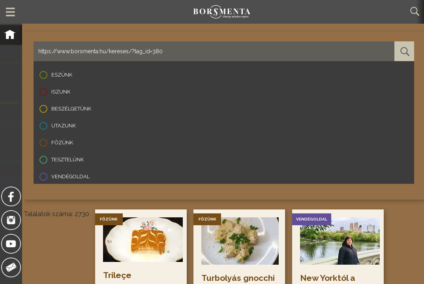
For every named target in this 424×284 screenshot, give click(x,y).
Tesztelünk (67, 160)
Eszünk (61, 75)
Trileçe (117, 275)
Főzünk (62, 143)
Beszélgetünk (71, 109)
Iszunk (60, 92)
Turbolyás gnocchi (239, 278)
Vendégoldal (70, 176)
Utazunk (63, 126)
